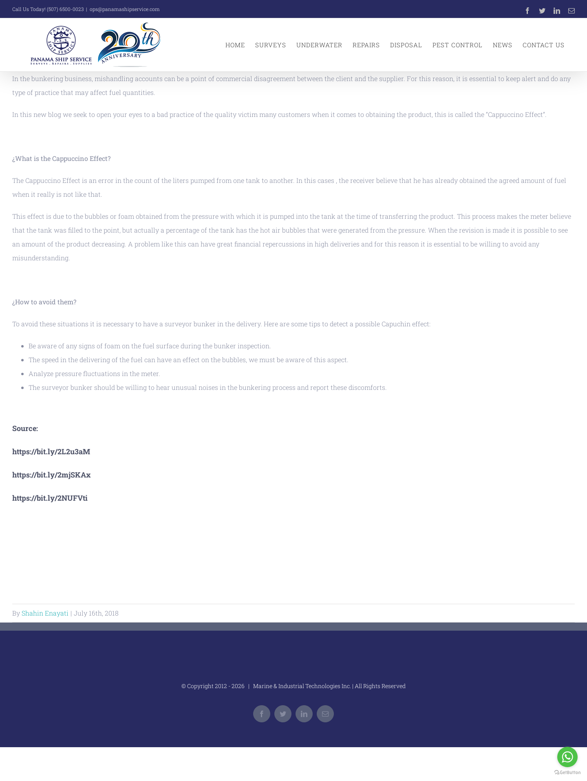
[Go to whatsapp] (567, 757)
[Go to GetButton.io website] (567, 772)
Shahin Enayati (45, 613)
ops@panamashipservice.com (125, 9)
